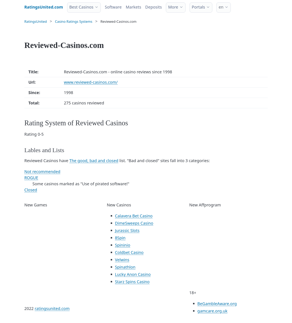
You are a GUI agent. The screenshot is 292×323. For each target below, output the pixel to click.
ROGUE (31, 177)
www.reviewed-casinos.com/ (91, 82)
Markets (133, 7)
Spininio (122, 245)
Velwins (122, 259)
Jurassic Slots (127, 230)
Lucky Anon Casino (133, 274)
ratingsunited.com (52, 308)
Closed (30, 190)
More (173, 7)
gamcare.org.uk (212, 311)
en (221, 7)
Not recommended (42, 171)
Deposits (153, 7)
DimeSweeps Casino (134, 223)
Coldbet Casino (129, 252)
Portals (198, 7)
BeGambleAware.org (217, 303)
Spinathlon (125, 267)
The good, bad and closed (93, 160)
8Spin (120, 238)
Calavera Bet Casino (134, 216)
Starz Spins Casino (132, 281)
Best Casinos (81, 7)
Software (113, 7)
